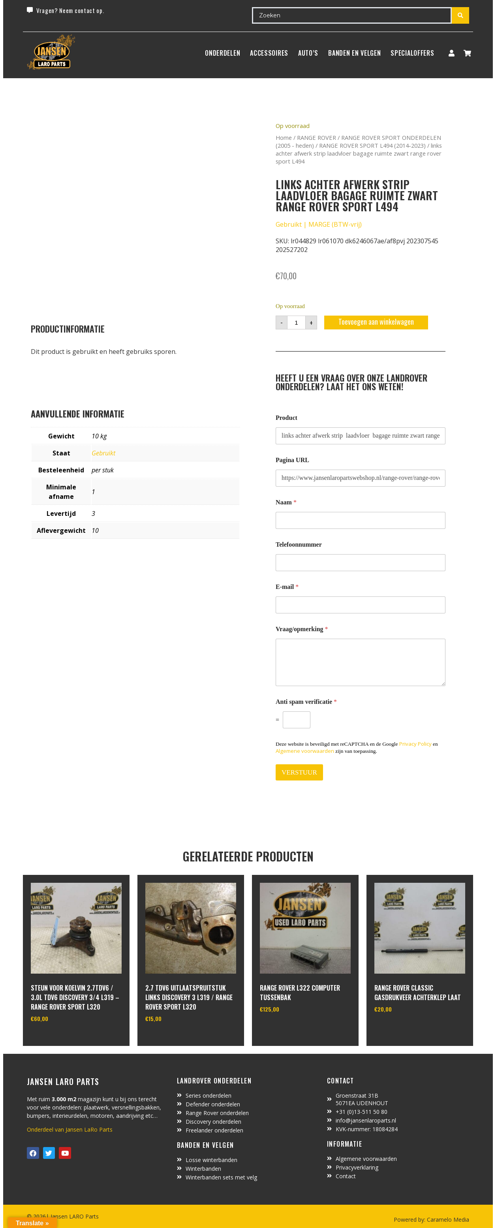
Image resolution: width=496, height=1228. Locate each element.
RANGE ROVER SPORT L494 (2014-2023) (372, 145)
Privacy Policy (415, 743)
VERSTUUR (299, 772)
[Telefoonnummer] (360, 562)
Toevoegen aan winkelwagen (376, 321)
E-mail (287, 586)
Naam (286, 502)
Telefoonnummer (299, 544)
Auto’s (308, 53)
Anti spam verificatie (306, 701)
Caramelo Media (447, 1219)
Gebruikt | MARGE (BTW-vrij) (319, 224)
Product (286, 417)
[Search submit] (460, 15)
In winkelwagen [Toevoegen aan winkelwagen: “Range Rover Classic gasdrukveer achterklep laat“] (404, 1029)
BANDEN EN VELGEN (354, 53)
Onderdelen (222, 53)
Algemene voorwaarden (305, 750)
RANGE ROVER (316, 137)
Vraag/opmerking (302, 629)
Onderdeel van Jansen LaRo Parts (70, 1129)
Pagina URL (292, 460)
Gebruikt (103, 453)
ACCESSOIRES (269, 53)
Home (284, 137)
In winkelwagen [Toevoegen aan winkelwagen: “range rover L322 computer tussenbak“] (289, 1029)
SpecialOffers (412, 53)
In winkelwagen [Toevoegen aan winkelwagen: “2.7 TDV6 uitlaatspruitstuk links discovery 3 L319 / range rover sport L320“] (175, 1038)
